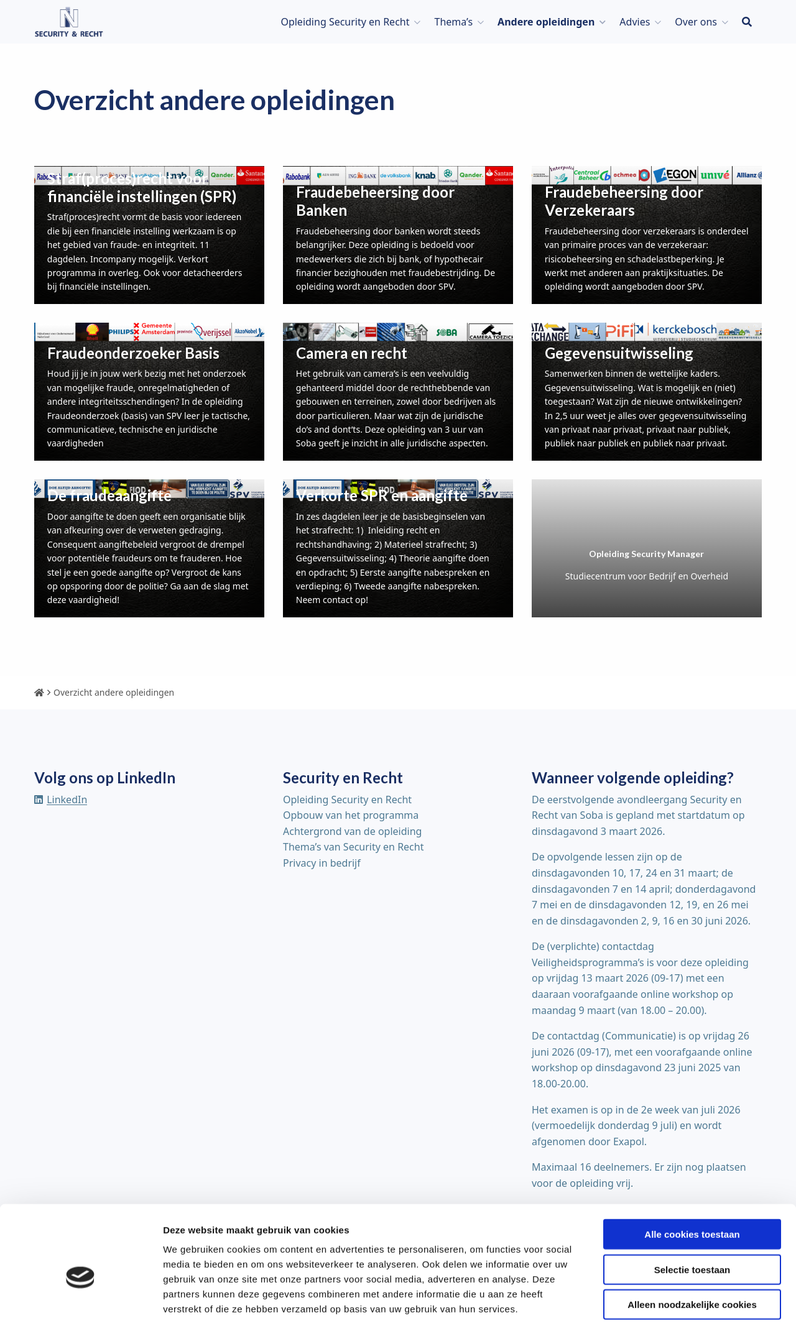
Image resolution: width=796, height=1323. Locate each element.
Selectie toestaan (692, 1209)
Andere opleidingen (546, 22)
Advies (634, 22)
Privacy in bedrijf (322, 863)
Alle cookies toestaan (691, 1173)
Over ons (696, 22)
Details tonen (671, 1298)
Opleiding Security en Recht (344, 22)
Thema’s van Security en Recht (353, 847)
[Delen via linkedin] (60, 799)
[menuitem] (347, 22)
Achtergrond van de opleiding (352, 831)
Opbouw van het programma (351, 815)
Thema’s (453, 22)
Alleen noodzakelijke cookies (692, 1243)
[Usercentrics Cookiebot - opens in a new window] (80, 1298)
